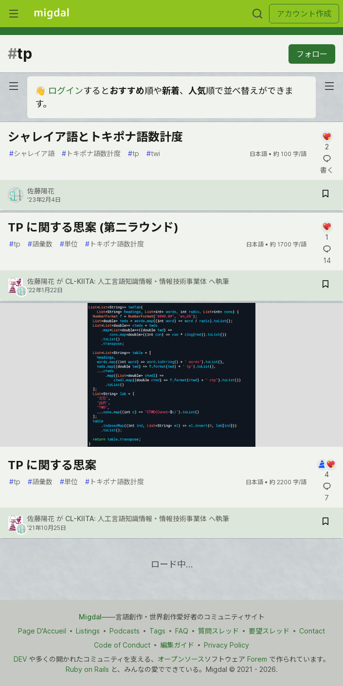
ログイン (65, 91)
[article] (171, 444)
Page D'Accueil (42, 631)
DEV (20, 659)
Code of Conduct (122, 645)
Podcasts (124, 631)
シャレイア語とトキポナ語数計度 (95, 137)
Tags (157, 631)
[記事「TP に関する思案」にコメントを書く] (326, 469)
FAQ (181, 631)
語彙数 (40, 244)
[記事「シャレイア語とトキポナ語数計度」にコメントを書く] (326, 141)
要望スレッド (269, 631)
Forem (257, 659)
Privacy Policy (226, 645)
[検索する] (257, 13)
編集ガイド (177, 645)
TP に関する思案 (52, 465)
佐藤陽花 (40, 191)
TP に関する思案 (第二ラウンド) (93, 227)
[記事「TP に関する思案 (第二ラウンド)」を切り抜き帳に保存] (325, 285)
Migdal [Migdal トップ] (90, 617)
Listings (88, 631)
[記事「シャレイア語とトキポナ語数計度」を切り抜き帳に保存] (325, 195)
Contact (312, 631)
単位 (69, 244)
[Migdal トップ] (51, 13)
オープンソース (181, 659)
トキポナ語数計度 (91, 153)
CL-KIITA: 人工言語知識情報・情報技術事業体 (136, 281)
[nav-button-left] (13, 86)
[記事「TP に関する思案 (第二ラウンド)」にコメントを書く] (326, 231)
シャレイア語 (31, 153)
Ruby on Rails (87, 669)
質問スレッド (218, 631)
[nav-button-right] (329, 86)
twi (153, 153)
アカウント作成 (304, 13)
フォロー (311, 54)
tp (133, 153)
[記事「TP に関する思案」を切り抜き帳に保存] (325, 522)
